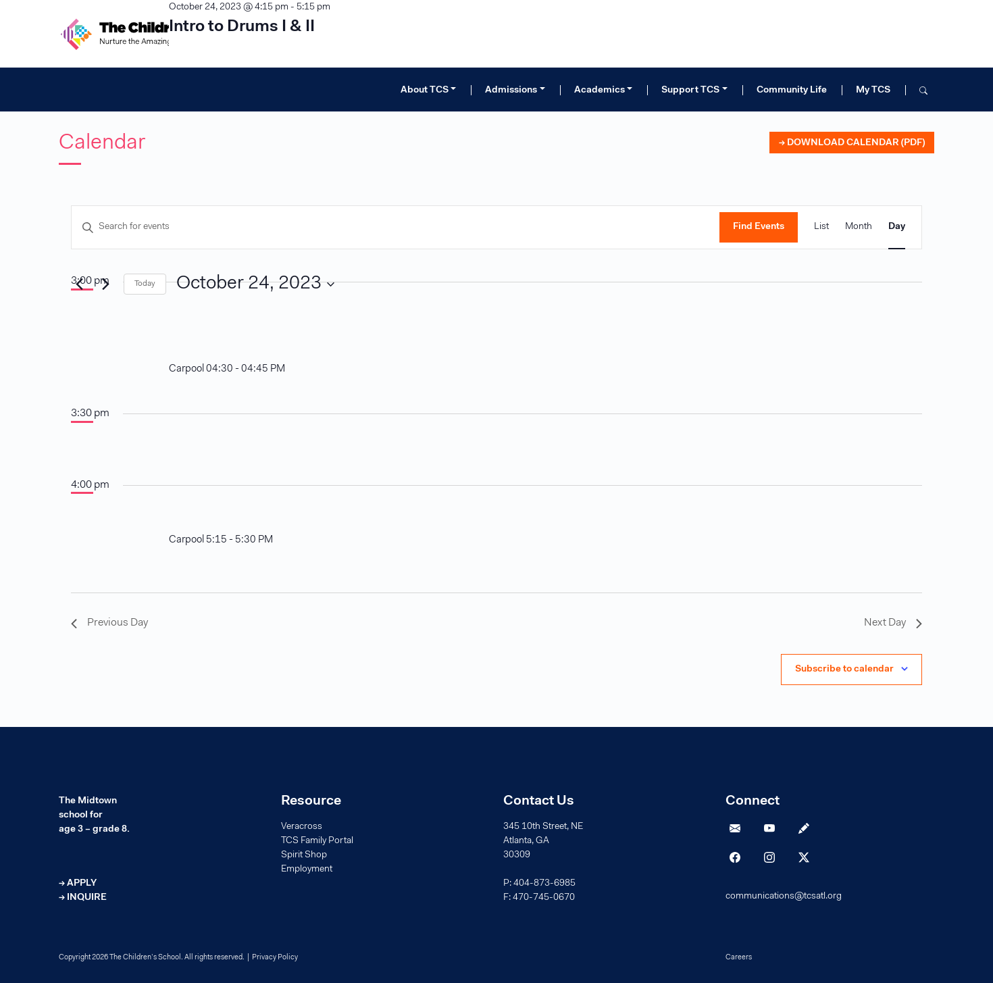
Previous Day (109, 622)
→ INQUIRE (83, 898)
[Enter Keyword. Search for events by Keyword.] (395, 227)
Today (144, 284)
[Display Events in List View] (821, 227)
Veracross (301, 827)
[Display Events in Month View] (858, 227)
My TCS (873, 90)
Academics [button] (599, 90)
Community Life (792, 90)
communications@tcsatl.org (783, 896)
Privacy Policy (275, 957)
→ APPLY (78, 883)
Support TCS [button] (690, 90)
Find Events (758, 227)
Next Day (893, 622)
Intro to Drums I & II (242, 27)
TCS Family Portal (317, 841)
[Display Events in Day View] (896, 227)
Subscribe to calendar (844, 669)
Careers (738, 957)
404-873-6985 (544, 883)
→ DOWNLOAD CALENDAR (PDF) (852, 143)
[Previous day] (79, 284)
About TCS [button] (425, 90)
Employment (306, 869)
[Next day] (105, 284)
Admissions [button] (511, 90)
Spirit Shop (304, 855)
